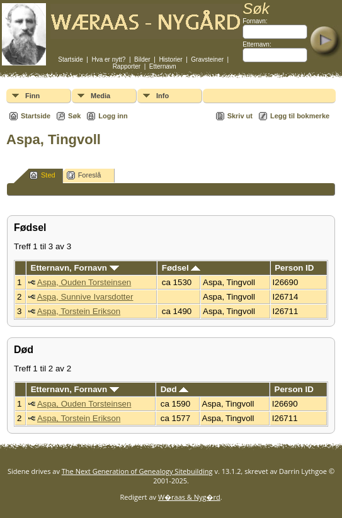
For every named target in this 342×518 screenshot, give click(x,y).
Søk (74, 116)
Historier (170, 59)
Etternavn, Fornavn (75, 268)
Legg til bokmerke (299, 116)
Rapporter (126, 66)
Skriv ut (240, 116)
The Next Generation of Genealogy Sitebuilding (137, 471)
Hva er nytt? (108, 59)
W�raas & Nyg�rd (189, 497)
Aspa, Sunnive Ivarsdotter (85, 296)
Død (175, 389)
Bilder (142, 59)
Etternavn (162, 66)
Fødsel (181, 268)
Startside (70, 59)
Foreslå (84, 175)
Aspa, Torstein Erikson (78, 311)
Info (162, 95)
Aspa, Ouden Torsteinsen (84, 282)
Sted (42, 175)
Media (100, 95)
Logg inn (112, 116)
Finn (32, 95)
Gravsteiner (207, 59)
